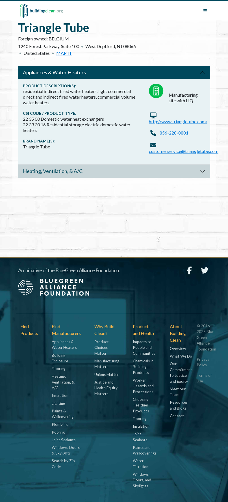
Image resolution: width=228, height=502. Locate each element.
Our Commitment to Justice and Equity (181, 372)
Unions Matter (106, 374)
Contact (177, 416)
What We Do (181, 356)
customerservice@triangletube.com (183, 151)
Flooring (58, 368)
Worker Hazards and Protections (143, 386)
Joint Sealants (63, 440)
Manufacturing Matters (106, 364)
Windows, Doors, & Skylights (66, 450)
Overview (178, 348)
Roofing (58, 432)
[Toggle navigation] (205, 11)
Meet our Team (178, 392)
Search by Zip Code (63, 463)
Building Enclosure (60, 358)
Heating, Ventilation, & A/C (52, 171)
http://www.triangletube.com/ (178, 121)
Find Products (29, 330)
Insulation (60, 395)
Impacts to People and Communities (144, 347)
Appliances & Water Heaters (54, 72)
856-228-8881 (174, 132)
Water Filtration (140, 463)
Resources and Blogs (179, 405)
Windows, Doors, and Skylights (142, 480)
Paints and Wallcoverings (144, 450)
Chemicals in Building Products (143, 367)
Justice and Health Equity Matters (106, 388)
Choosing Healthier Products (141, 405)
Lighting (58, 403)
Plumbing (60, 424)
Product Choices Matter (101, 347)
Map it (64, 53)
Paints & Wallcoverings (63, 414)
